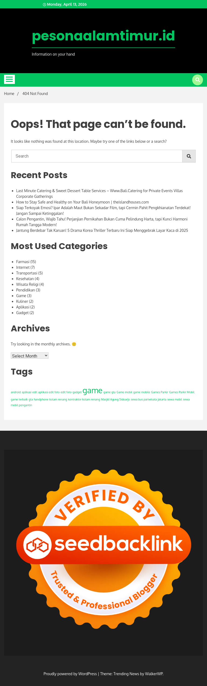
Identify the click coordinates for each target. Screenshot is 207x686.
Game (21, 295)
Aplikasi (22, 307)
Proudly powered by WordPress (71, 673)
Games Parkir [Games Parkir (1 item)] (159, 392)
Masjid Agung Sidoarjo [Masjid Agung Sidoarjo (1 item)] (115, 399)
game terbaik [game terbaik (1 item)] (19, 399)
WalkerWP (154, 673)
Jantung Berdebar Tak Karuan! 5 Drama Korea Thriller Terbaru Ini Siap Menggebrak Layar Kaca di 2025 (102, 230)
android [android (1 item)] (16, 392)
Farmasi (22, 261)
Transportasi (26, 273)
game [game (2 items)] (92, 390)
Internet (23, 267)
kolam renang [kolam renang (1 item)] (58, 399)
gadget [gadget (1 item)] (77, 392)
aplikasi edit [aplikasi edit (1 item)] (29, 392)
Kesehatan (25, 278)
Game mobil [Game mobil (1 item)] (124, 392)
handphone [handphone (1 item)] (41, 399)
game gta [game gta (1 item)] (110, 392)
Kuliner (22, 301)
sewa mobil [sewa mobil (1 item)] (174, 399)
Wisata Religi (27, 284)
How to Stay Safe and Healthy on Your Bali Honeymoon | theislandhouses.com (82, 202)
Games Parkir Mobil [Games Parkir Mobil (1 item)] (181, 392)
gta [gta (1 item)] (31, 399)
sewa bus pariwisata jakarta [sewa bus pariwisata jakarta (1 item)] (149, 399)
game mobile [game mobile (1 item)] (141, 392)
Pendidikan (25, 290)
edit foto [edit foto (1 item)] (66, 392)
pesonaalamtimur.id (103, 35)
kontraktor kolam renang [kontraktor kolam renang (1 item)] (84, 399)
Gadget (22, 312)
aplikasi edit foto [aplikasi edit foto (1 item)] (49, 392)
